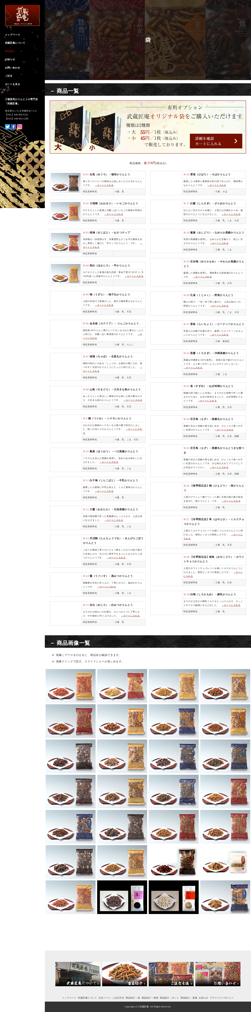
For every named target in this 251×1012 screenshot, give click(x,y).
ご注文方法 (118, 998)
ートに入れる (226, 430)
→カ (216, 430)
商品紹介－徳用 (150, 998)
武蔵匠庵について (87, 998)
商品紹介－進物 (189, 998)
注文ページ (104, 998)
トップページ (69, 998)
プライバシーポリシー (222, 998)
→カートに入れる (104, 185)
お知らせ (203, 998)
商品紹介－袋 (133, 998)
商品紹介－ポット (169, 998)
